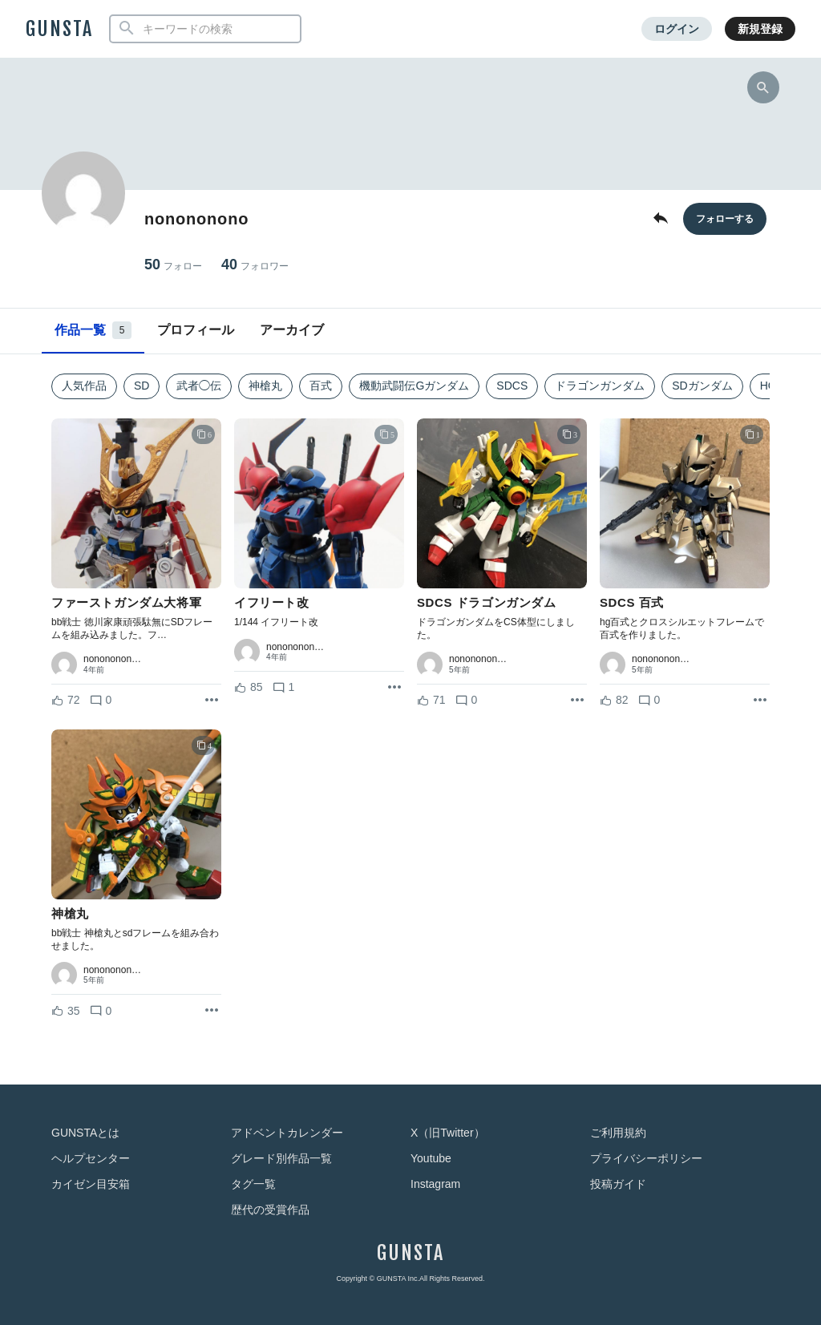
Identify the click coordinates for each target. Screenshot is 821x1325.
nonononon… (112, 659)
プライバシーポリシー (646, 1158)
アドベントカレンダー (287, 1132)
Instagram (435, 1184)
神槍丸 (265, 385)
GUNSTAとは (85, 1132)
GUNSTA (59, 29)
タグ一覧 (253, 1184)
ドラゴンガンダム (600, 385)
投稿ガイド (618, 1184)
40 (255, 265)
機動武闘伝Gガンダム (414, 385)
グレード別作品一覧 (281, 1158)
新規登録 (760, 28)
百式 (320, 385)
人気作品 (84, 385)
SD (141, 385)
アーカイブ (292, 330)
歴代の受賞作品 (270, 1209)
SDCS (512, 385)
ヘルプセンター (90, 1158)
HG (768, 385)
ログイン (676, 28)
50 (173, 265)
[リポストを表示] (211, 700)
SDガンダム (702, 385)
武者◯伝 (198, 385)
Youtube (430, 1158)
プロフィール (195, 330)
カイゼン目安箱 (90, 1184)
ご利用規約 (618, 1132)
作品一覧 (93, 330)
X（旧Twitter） (447, 1132)
